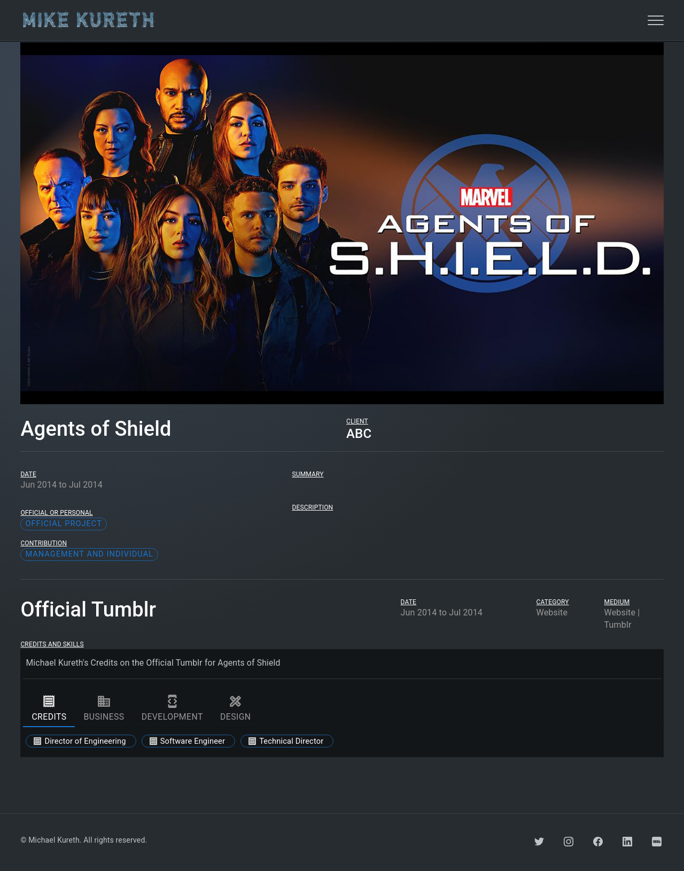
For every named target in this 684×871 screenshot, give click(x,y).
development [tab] (172, 708)
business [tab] (104, 708)
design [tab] (236, 708)
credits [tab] (49, 708)
